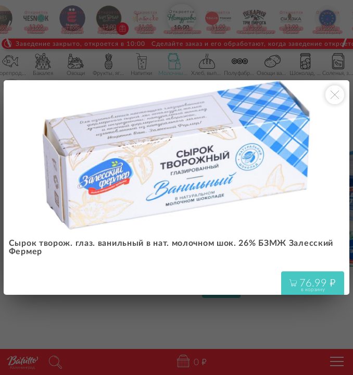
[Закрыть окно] (334, 94)
